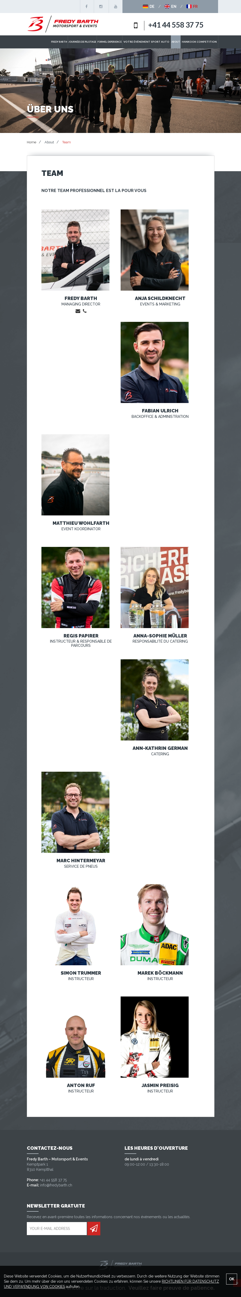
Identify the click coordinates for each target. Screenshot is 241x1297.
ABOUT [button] (182, 41)
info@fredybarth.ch (56, 1185)
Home (31, 142)
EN (170, 6)
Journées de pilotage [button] (96, 41)
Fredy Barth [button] (73, 41)
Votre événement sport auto (156, 41)
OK (231, 1279)
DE (149, 6)
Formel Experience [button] (124, 41)
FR (192, 6)
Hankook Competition (203, 41)
